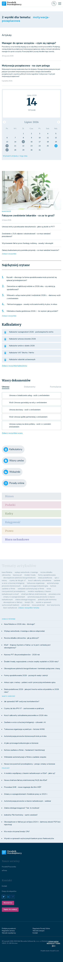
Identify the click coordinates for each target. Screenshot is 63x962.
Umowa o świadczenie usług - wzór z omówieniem (29, 395)
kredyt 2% (29, 602)
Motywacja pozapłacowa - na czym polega (26, 65)
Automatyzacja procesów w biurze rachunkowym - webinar (27, 801)
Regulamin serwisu (8, 931)
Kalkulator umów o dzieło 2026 (22, 345)
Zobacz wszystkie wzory (12, 433)
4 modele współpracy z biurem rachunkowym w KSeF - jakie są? (29, 773)
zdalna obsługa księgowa (25, 599)
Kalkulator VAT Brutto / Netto (21, 352)
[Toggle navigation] (59, 3)
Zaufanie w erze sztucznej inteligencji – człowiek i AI (25, 722)
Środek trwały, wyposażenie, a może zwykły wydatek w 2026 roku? (31, 661)
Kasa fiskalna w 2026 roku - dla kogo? (19, 624)
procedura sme (54, 594)
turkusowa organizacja (35, 583)
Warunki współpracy (9, 933)
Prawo (9, 530)
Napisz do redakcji (10, 909)
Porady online (14, 483)
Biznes (9, 496)
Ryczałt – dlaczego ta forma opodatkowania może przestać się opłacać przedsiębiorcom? (31, 279)
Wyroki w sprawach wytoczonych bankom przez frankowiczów (29, 838)
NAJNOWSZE (6, 211)
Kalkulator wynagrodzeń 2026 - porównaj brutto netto (31, 332)
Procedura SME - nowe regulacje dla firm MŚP (22, 787)
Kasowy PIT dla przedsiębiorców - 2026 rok (22, 654)
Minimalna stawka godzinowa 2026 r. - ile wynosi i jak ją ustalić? (32, 311)
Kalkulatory (13, 449)
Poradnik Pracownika (9, 867)
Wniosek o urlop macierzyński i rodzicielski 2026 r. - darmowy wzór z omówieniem (34, 297)
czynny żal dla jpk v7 (17, 580)
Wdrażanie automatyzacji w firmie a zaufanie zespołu (25, 757)
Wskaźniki (12, 472)
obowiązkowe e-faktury (12, 602)
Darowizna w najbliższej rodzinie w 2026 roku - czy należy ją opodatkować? (31, 288)
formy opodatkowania (47, 575)
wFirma (4, 871)
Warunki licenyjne (38, 931)
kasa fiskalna (7, 572)
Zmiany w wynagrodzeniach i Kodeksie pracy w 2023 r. (26, 794)
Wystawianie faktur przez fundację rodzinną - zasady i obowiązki (27, 243)
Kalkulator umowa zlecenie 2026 (22, 339)
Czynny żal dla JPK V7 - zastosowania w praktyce (24, 708)
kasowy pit (17, 575)
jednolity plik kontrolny (47, 599)
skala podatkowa (45, 577)
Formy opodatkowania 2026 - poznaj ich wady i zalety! (26, 675)
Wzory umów (14, 460)
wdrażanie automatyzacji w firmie (31, 588)
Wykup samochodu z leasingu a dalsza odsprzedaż (24, 631)
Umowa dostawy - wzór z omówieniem (25, 409)
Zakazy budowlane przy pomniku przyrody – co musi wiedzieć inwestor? (30, 250)
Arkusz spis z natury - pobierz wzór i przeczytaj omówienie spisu (29, 682)
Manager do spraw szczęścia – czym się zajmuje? (29, 43)
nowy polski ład (38, 605)
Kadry (9, 513)
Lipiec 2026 (31, 122)
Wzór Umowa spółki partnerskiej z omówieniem (28, 417)
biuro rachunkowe (10, 608)
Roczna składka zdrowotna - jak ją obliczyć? (21, 638)
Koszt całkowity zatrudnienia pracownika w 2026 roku (25, 715)
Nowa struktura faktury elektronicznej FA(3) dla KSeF (25, 780)
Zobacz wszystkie (9, 254)
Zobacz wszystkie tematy (28, 608)
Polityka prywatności (9, 929)
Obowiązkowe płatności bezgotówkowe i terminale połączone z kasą (32, 668)
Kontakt (4, 886)
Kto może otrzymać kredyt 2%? (17, 831)
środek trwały (30, 575)
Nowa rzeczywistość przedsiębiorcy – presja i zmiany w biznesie (29, 764)
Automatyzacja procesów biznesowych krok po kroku (25, 736)
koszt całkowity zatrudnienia (39, 580)
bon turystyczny (53, 605)
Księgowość (12, 522)
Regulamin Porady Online (41, 929)
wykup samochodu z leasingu (26, 572)
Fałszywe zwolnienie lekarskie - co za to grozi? (28, 215)
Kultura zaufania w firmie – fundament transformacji (24, 750)
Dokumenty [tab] (29, 386)
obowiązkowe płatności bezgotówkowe (19, 577)
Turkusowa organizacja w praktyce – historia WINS (24, 729)
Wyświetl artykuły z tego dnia (15, 156)
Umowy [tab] (5, 386)
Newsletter (8, 903)
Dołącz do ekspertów (9, 891)
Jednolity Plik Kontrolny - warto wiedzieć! (20, 815)
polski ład (25, 605)
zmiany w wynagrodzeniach (14, 597)
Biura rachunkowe (17, 539)
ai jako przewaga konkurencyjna (35, 586)
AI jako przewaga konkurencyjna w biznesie (21, 743)
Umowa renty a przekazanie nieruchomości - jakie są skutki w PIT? (28, 226)
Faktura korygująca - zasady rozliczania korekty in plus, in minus (32, 304)
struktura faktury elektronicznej (33, 594)
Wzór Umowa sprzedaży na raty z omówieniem (28, 402)
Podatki (10, 505)
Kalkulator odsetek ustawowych (22, 359)
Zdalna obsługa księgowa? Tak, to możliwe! (21, 808)
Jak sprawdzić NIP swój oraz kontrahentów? (21, 701)
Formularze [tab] (55, 386)
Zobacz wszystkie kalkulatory (14, 366)
